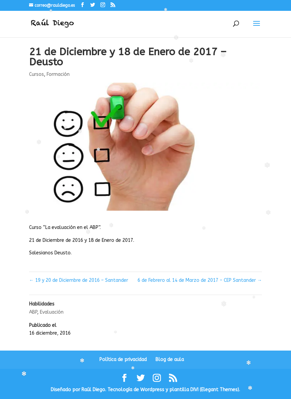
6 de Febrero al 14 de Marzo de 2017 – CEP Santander (200, 280)
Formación (58, 74)
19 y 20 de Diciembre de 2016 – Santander (78, 280)
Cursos (36, 74)
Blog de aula (169, 359)
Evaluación (52, 312)
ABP (33, 312)
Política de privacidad (123, 359)
